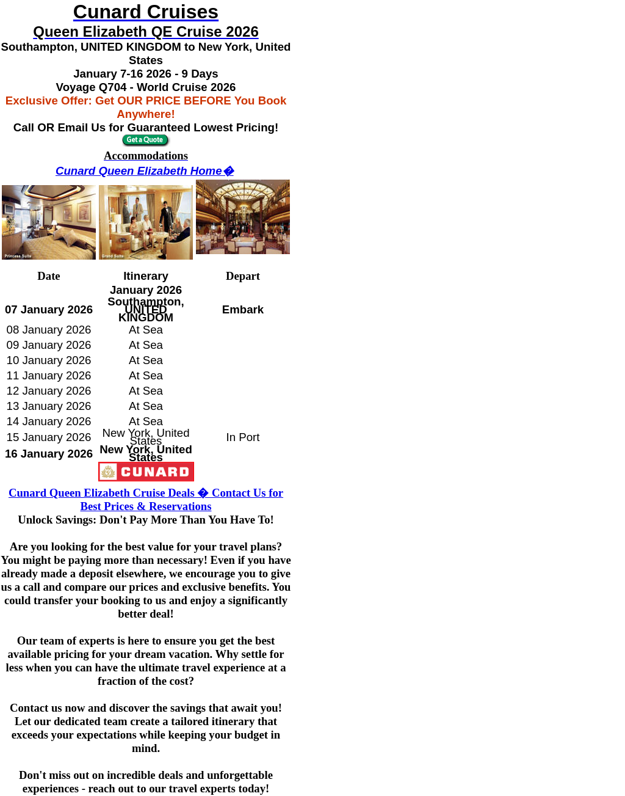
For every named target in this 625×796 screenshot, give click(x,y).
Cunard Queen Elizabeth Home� (145, 170)
